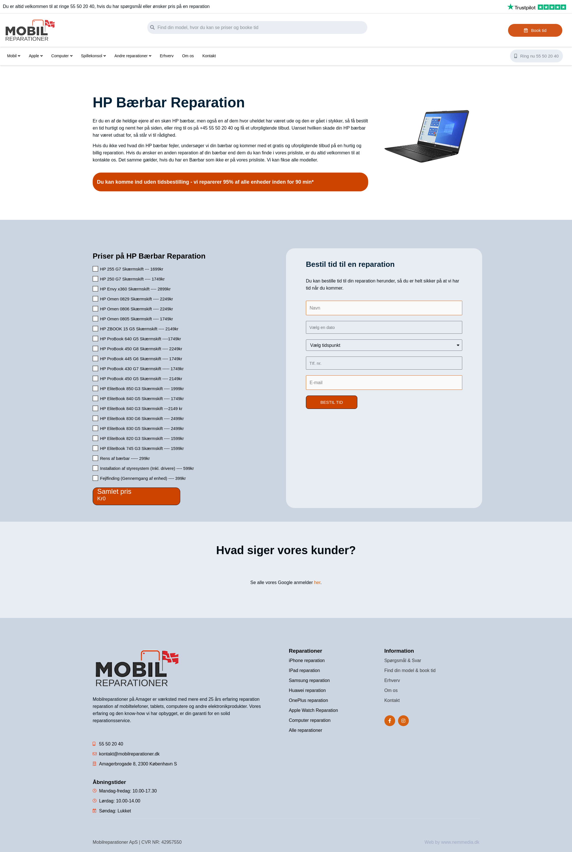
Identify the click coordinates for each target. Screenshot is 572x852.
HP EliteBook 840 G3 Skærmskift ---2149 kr (141, 408)
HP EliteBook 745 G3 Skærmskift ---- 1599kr (142, 448)
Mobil (13, 56)
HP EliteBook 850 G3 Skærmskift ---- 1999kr (142, 388)
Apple (36, 56)
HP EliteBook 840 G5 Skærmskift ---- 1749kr (142, 398)
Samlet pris (114, 491)
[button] (331, 402)
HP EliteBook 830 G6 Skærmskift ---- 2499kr (142, 418)
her (317, 582)
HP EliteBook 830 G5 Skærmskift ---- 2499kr (142, 428)
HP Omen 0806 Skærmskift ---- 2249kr (136, 308)
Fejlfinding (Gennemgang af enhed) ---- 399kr (143, 478)
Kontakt (209, 56)
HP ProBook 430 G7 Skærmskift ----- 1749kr (142, 368)
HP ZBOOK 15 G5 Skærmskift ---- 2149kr (139, 328)
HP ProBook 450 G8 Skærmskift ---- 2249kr (141, 348)
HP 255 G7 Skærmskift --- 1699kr (131, 269)
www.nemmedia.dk (460, 842)
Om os (188, 56)
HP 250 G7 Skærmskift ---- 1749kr (132, 279)
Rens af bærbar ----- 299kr (125, 458)
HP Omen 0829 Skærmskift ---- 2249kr (136, 298)
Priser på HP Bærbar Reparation (149, 256)
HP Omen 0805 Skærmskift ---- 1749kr (136, 318)
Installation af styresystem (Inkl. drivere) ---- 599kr (147, 468)
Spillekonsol (93, 56)
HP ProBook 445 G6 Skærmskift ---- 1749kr (141, 358)
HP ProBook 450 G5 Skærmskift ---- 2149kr (141, 378)
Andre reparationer (132, 56)
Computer (61, 56)
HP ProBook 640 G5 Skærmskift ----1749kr (140, 338)
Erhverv (166, 56)
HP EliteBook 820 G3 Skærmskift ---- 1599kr (142, 438)
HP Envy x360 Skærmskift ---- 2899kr (135, 288)
